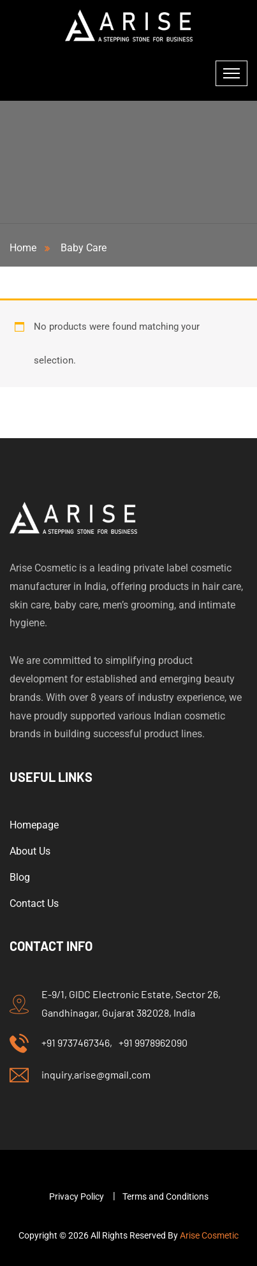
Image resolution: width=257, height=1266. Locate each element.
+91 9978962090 (153, 1042)
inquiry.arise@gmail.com (96, 1074)
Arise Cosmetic (209, 1235)
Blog (20, 877)
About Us (30, 851)
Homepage (34, 825)
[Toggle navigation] (231, 73)
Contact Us (34, 903)
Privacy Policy (76, 1196)
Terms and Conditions (165, 1196)
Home (25, 248)
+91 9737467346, (76, 1042)
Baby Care (83, 248)
